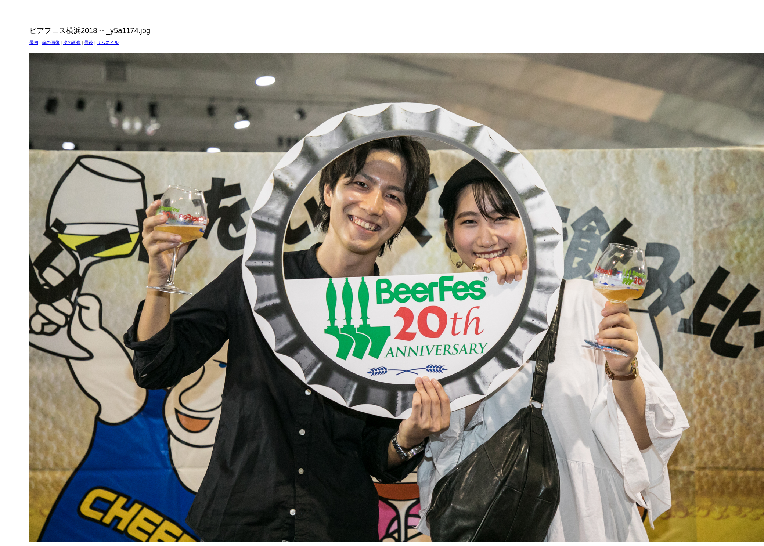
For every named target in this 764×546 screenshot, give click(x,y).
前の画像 (51, 42)
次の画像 (72, 42)
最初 (33, 42)
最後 (88, 42)
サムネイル (108, 42)
